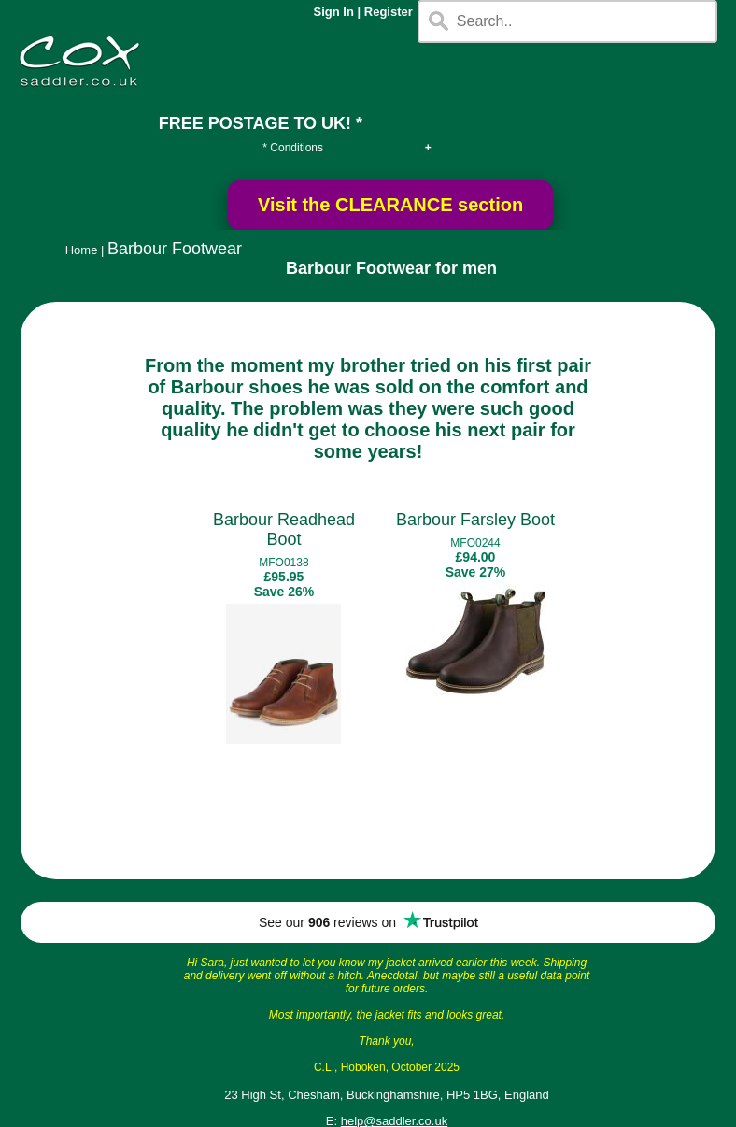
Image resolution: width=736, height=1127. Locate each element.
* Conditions (292, 147)
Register (388, 12)
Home (81, 250)
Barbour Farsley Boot (475, 519)
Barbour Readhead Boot (284, 529)
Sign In (334, 12)
